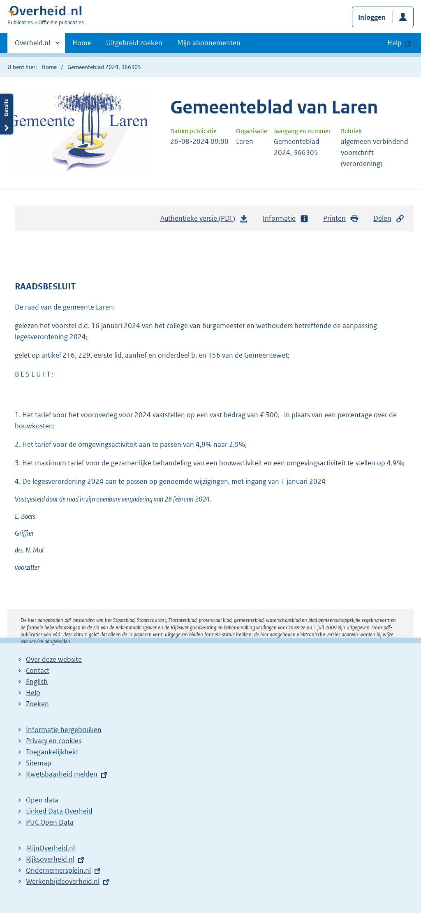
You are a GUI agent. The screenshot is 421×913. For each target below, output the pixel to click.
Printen (341, 218)
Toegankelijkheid (52, 751)
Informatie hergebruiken (64, 729)
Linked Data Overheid (59, 811)
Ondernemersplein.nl (58, 870)
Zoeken (37, 703)
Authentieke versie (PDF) (204, 220)
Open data (42, 799)
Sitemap (38, 762)
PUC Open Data (50, 822)
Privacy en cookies (53, 740)
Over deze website (54, 659)
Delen (389, 218)
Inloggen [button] (372, 17)
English (37, 681)
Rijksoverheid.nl (50, 859)
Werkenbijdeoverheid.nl (62, 881)
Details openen (6, 114)
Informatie (286, 218)
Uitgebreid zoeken (134, 42)
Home (81, 42)
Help (33, 692)
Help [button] (394, 42)
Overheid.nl (32, 45)
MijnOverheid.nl (50, 848)
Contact (37, 670)
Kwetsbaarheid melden (61, 774)
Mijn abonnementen (209, 42)
